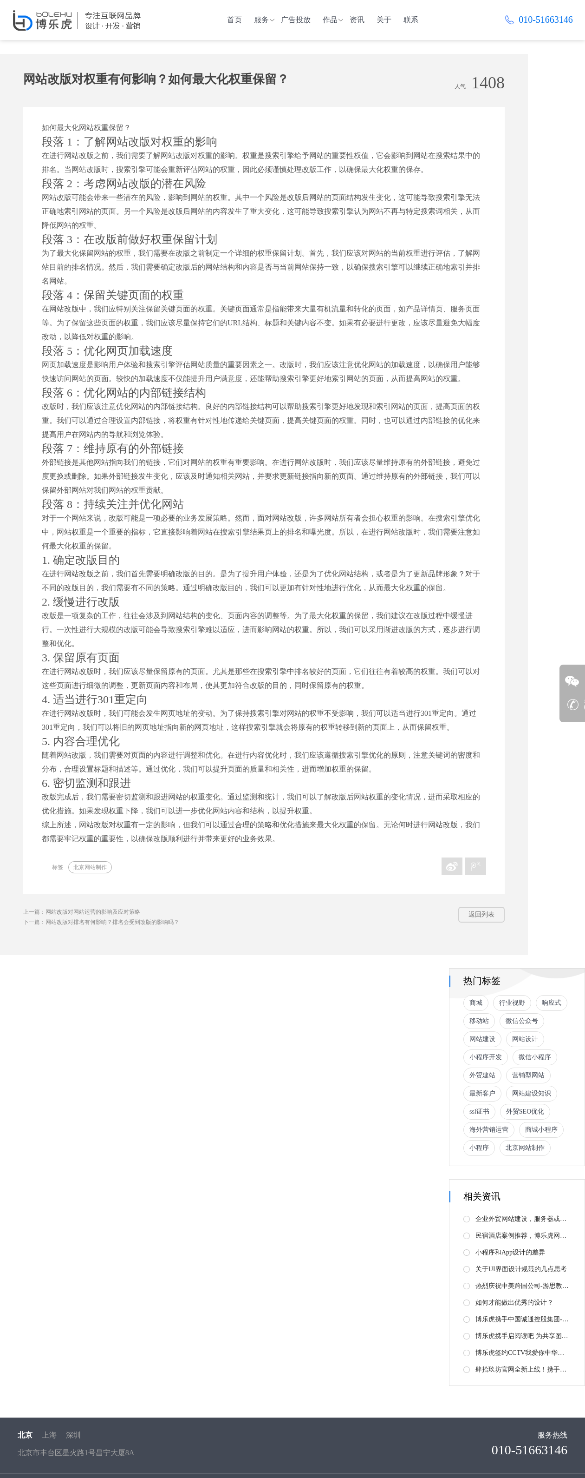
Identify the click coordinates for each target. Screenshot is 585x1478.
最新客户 (482, 1093)
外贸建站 (482, 1075)
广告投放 (296, 20)
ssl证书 (479, 1111)
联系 (410, 20)
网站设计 (525, 1039)
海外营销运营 (488, 1129)
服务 (261, 20)
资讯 (357, 20)
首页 (234, 20)
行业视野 (512, 1002)
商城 (475, 1002)
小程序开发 (485, 1057)
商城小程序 (541, 1129)
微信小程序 (535, 1057)
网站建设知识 (531, 1093)
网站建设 (482, 1039)
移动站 (479, 1020)
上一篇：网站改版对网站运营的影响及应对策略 (81, 912)
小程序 (479, 1147)
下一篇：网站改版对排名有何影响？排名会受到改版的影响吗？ (101, 922)
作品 (330, 20)
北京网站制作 (90, 867)
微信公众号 (522, 1020)
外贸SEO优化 (525, 1111)
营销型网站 (528, 1075)
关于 (384, 20)
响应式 (551, 1002)
